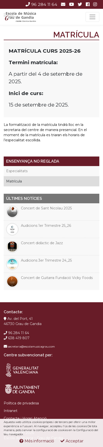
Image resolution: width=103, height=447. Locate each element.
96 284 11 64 (41, 4)
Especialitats (17, 171)
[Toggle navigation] (92, 17)
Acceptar (72, 441)
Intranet (10, 411)
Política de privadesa (21, 403)
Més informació (36, 441)
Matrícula (14, 181)
